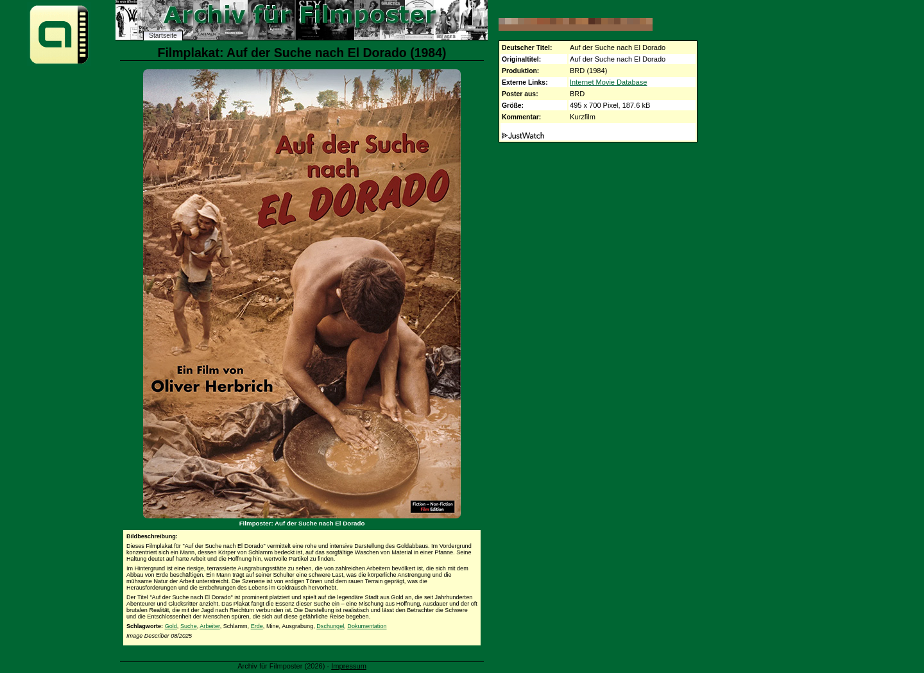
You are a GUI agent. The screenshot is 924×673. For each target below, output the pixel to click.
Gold (171, 626)
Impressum (348, 666)
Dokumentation (366, 626)
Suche (188, 626)
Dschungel (330, 626)
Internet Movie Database (608, 82)
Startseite (163, 35)
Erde (257, 626)
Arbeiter (209, 626)
